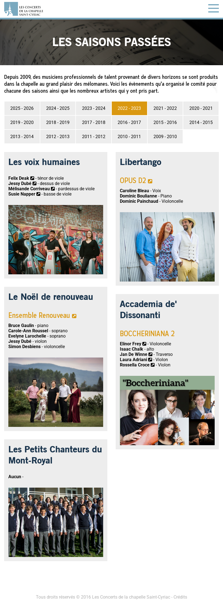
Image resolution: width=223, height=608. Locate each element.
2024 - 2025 (58, 108)
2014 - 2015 (201, 122)
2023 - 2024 (93, 108)
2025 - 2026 (22, 108)
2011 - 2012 (93, 136)
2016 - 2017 (129, 122)
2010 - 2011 (129, 136)
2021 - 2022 (165, 108)
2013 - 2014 (22, 136)
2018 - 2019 (58, 122)
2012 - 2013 (58, 136)
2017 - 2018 (93, 122)
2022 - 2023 (129, 108)
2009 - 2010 (165, 136)
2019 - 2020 (22, 122)
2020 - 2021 (201, 108)
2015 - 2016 (165, 122)
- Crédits (178, 597)
